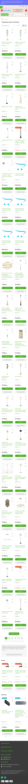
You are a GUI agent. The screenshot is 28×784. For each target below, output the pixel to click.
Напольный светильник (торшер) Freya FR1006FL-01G (7, 410)
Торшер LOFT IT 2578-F (7, 141)
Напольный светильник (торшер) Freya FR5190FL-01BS (20, 444)
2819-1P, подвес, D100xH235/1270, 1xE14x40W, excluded (7, 343)
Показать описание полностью (14, 654)
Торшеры (6, 19)
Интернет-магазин (14, 751)
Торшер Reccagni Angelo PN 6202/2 (6, 241)
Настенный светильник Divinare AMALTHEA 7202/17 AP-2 (7, 513)
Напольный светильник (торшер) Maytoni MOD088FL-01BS (20, 478)
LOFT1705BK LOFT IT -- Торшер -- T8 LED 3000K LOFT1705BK (20, 142)
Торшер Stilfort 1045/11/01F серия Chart (19, 613)
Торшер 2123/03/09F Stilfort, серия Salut (20, 546)
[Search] (18, 14)
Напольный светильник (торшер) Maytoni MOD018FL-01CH (7, 478)
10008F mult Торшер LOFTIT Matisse (20, 43)
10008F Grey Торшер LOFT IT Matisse (7, 43)
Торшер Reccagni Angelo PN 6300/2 (6, 209)
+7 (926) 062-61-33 (17, 9)
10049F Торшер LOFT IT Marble (20, 75)
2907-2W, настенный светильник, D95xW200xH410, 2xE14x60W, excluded (20, 343)
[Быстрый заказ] (7, 58)
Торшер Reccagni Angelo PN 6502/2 (19, 174)
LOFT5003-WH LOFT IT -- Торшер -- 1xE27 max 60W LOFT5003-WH (7, 176)
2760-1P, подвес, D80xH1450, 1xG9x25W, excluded (20, 309)
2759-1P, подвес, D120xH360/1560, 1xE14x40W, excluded (7, 309)
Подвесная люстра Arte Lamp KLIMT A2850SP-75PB (7, 547)
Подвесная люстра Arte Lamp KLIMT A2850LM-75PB (20, 512)
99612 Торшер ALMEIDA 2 (5, 377)
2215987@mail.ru (17, 11)
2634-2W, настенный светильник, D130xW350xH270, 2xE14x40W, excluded (7, 275)
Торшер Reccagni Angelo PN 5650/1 (19, 209)
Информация (14, 743)
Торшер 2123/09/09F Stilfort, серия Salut (7, 580)
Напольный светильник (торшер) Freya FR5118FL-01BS (7, 444)
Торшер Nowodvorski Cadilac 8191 (7, 612)
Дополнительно (14, 747)
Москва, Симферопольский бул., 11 (11, 764)
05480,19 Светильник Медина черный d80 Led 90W (20, 672)
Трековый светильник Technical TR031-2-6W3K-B (7, 712)
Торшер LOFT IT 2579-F (7, 107)
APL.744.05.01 (18, 376)
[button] (26, 676)
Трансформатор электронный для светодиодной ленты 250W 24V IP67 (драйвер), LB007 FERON (20, 714)
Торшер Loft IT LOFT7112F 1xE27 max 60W (20, 108)
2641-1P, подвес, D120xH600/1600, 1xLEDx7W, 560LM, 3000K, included (19, 275)
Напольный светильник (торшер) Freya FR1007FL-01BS (20, 410)
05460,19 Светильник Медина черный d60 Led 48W (7, 672)
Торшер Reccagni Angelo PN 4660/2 (19, 241)
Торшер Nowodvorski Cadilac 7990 (20, 580)
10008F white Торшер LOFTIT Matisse (7, 75)
